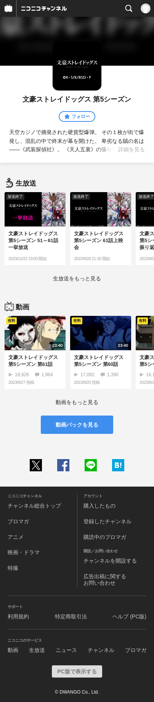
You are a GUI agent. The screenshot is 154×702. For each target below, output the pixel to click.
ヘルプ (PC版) (129, 616)
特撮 (13, 568)
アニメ (16, 537)
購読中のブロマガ (104, 537)
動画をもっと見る (77, 402)
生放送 (37, 650)
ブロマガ (18, 521)
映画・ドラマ (24, 552)
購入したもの (99, 506)
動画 (13, 650)
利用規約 (18, 616)
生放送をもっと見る (77, 278)
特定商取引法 (71, 616)
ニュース (66, 650)
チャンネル (101, 650)
